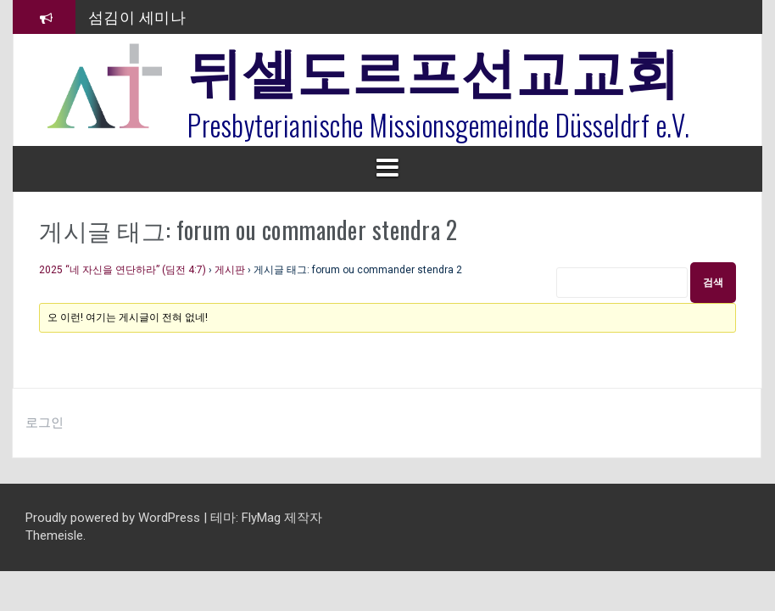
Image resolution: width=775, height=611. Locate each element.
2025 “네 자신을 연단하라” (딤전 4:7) (122, 270)
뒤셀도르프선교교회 (433, 68)
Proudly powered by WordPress (114, 517)
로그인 (44, 422)
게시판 (230, 270)
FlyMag (261, 517)
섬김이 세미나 (137, 16)
